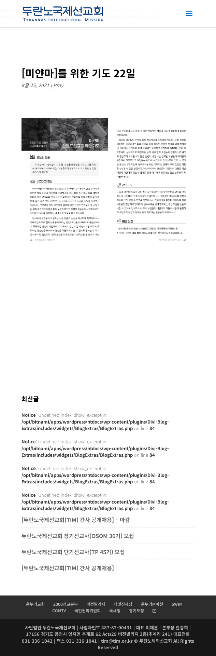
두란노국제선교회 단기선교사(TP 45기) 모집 (73, 552)
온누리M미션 (152, 604)
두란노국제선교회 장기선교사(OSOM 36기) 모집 (77, 536)
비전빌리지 (95, 604)
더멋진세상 (123, 604)
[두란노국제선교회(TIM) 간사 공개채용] (68, 568)
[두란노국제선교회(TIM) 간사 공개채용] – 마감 (75, 520)
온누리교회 (35, 604)
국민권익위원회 (87, 610)
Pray (58, 85)
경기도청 (136, 610)
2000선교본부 (65, 604)
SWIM (177, 604)
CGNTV (59, 610)
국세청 (114, 610)
